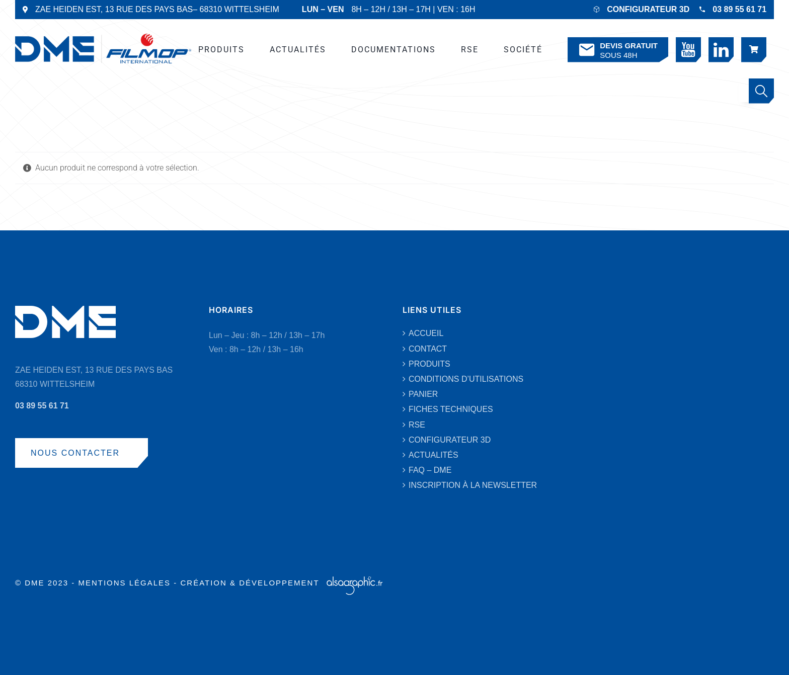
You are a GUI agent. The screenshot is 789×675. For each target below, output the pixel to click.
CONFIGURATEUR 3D (648, 9)
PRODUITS (429, 364)
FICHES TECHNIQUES (451, 409)
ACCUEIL (426, 333)
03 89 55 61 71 (739, 9)
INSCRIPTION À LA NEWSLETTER (473, 485)
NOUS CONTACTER (75, 453)
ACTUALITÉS (433, 455)
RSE (417, 424)
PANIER (423, 394)
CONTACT (428, 349)
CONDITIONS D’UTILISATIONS (466, 379)
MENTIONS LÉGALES (124, 582)
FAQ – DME (430, 470)
